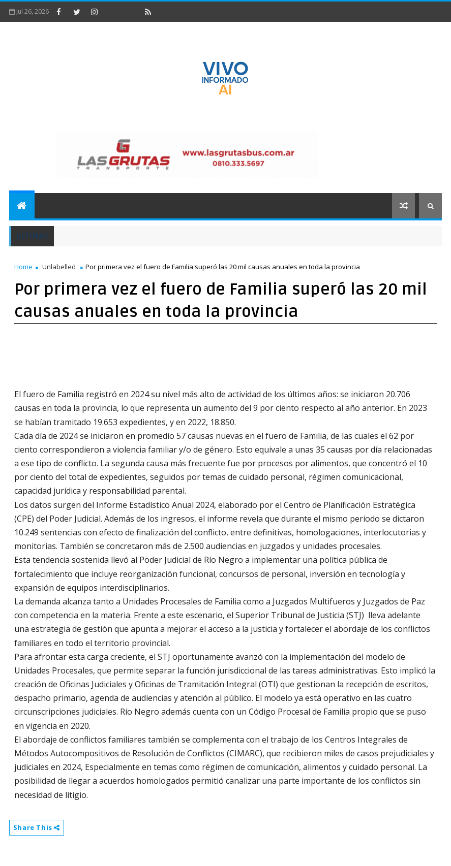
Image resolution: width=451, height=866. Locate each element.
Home (23, 266)
